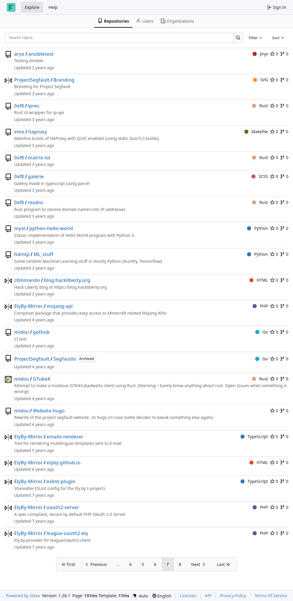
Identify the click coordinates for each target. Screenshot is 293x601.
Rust (260, 105)
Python (257, 228)
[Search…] (238, 38)
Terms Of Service (271, 595)
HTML (258, 280)
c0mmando (27, 280)
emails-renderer (65, 437)
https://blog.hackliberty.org (80, 287)
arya (19, 54)
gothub (41, 332)
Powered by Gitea (23, 595)
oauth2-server (63, 507)
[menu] (140, 596)
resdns (35, 202)
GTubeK (41, 379)
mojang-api (60, 306)
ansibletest (41, 54)
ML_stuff (43, 254)
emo (19, 132)
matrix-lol (39, 158)
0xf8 (19, 106)
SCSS (259, 176)
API (208, 595)
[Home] (11, 7)
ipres (33, 106)
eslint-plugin (61, 481)
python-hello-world (51, 228)
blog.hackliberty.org (67, 280)
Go (261, 332)
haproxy (37, 132)
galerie (36, 176)
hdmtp (22, 254)
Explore (32, 7)
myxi (19, 228)
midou (21, 332)
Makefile (256, 131)
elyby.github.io (64, 462)
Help (53, 7)
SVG (260, 79)
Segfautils (64, 359)
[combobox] (255, 37)
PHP (260, 306)
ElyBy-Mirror (28, 306)
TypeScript (254, 436)
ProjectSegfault (31, 80)
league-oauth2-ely (67, 533)
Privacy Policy (233, 595)
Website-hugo (49, 411)
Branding (64, 80)
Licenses (188, 595)
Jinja (260, 54)
